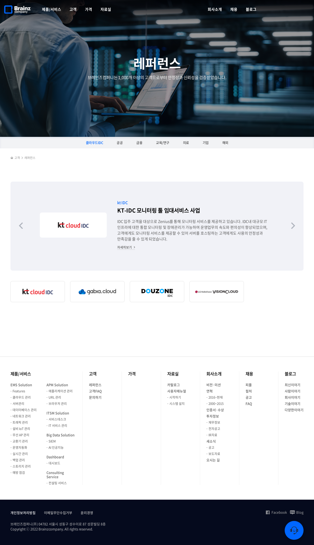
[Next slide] (293, 226)
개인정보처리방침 (23, 512)
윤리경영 (87, 512)
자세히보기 (124, 247)
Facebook (276, 512)
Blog (297, 512)
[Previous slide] (21, 226)
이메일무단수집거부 (58, 512)
